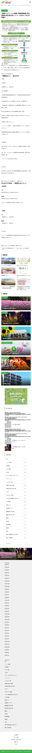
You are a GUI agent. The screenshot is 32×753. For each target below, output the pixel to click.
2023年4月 (7, 603)
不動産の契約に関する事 (10, 686)
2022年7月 (7, 627)
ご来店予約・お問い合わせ (16, 739)
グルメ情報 (7, 669)
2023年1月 (7, 611)
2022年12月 (7, 614)
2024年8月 (7, 570)
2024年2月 (7, 575)
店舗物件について (8, 702)
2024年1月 (7, 578)
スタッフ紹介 (16, 737)
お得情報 (6, 667)
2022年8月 (7, 625)
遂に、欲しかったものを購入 (23, 248)
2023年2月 (7, 608)
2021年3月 (7, 633)
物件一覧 (16, 741)
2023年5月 (7, 600)
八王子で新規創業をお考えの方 (11, 694)
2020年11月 (7, 644)
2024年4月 (7, 572)
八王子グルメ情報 (8, 691)
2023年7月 (7, 594)
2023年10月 (7, 586)
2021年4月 (7, 630)
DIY (5, 661)
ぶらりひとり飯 (8, 680)
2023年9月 (7, 589)
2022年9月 (7, 622)
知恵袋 (4, 372)
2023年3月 (7, 605)
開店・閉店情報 (4, 357)
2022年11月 (7, 616)
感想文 (6, 711)
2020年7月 (7, 655)
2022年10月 (7, 619)
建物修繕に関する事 (9, 705)
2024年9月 (7, 567)
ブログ (16, 744)
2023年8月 (7, 592)
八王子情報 (4, 312)
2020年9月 (7, 649)
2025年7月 (7, 564)
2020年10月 (7, 647)
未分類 (4, 327)
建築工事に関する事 (9, 708)
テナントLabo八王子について (11, 675)
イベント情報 (7, 664)
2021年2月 (7, 636)
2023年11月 (7, 583)
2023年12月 (7, 581)
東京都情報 (7, 716)
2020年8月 (7, 652)
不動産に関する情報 (9, 683)
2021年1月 (7, 638)
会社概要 (16, 734)
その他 (4, 10)
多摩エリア (7, 700)
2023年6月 (7, 597)
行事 (6, 722)
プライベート (7, 678)
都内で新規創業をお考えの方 (7, 342)
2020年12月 (7, 641)
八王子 (6, 689)
